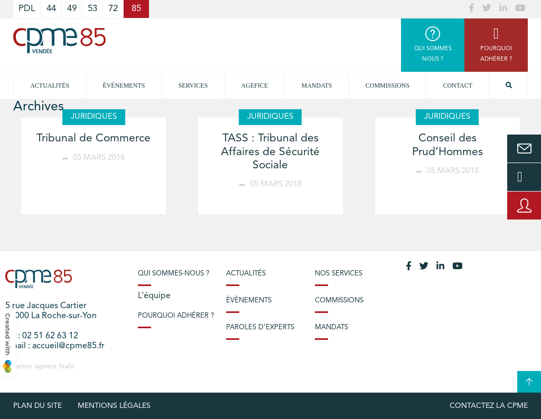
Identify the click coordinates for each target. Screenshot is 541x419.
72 (113, 8)
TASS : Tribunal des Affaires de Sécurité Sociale (270, 151)
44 (51, 8)
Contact (457, 85)
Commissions (387, 85)
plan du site (37, 406)
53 (92, 8)
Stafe (66, 366)
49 (72, 8)
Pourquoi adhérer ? (176, 315)
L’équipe (154, 296)
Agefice (254, 85)
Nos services (338, 273)
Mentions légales (114, 406)
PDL (26, 8)
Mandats (317, 85)
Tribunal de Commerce (93, 138)
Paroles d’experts (260, 327)
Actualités (49, 85)
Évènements (123, 85)
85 (136, 8)
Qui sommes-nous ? (173, 273)
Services (193, 85)
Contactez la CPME (489, 406)
